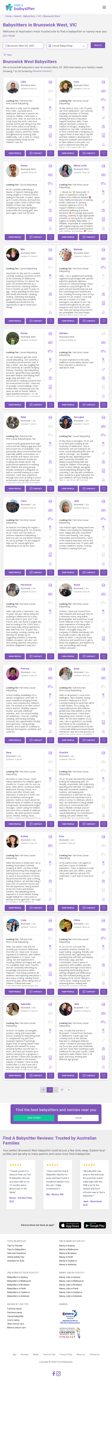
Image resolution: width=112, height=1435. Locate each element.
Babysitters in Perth (16, 1288)
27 (62, 1090)
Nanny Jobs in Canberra (70, 1292)
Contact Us (94, 1354)
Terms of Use (49, 1354)
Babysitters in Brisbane (18, 1285)
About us (81, 1354)
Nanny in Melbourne (68, 1249)
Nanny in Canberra (68, 1261)
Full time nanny (14, 1309)
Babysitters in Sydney (17, 1277)
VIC (39, 16)
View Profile (15, 153)
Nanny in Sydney (67, 1245)
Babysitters (29, 16)
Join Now (8, 35)
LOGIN (78, 1117)
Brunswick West (51, 16)
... (55, 1090)
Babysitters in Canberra (18, 1292)
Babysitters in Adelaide (18, 1296)
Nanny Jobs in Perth (68, 1288)
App (14, 1354)
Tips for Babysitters (16, 1249)
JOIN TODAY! (34, 1117)
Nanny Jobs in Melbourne (71, 1281)
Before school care (16, 1327)
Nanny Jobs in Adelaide (70, 1296)
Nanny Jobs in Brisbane (70, 1285)
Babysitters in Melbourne (19, 1281)
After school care (15, 1324)
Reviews (25, 1354)
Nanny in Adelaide (67, 1264)
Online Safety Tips (15, 1257)
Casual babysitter (15, 1316)
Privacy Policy (66, 1354)
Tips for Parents (15, 1245)
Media (36, 1354)
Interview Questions (16, 1253)
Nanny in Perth (66, 1257)
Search (17, 16)
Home (9, 16)
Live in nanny (13, 1320)
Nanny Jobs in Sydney (69, 1277)
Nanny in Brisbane (67, 1253)
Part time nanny (14, 1312)
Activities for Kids (15, 1261)
